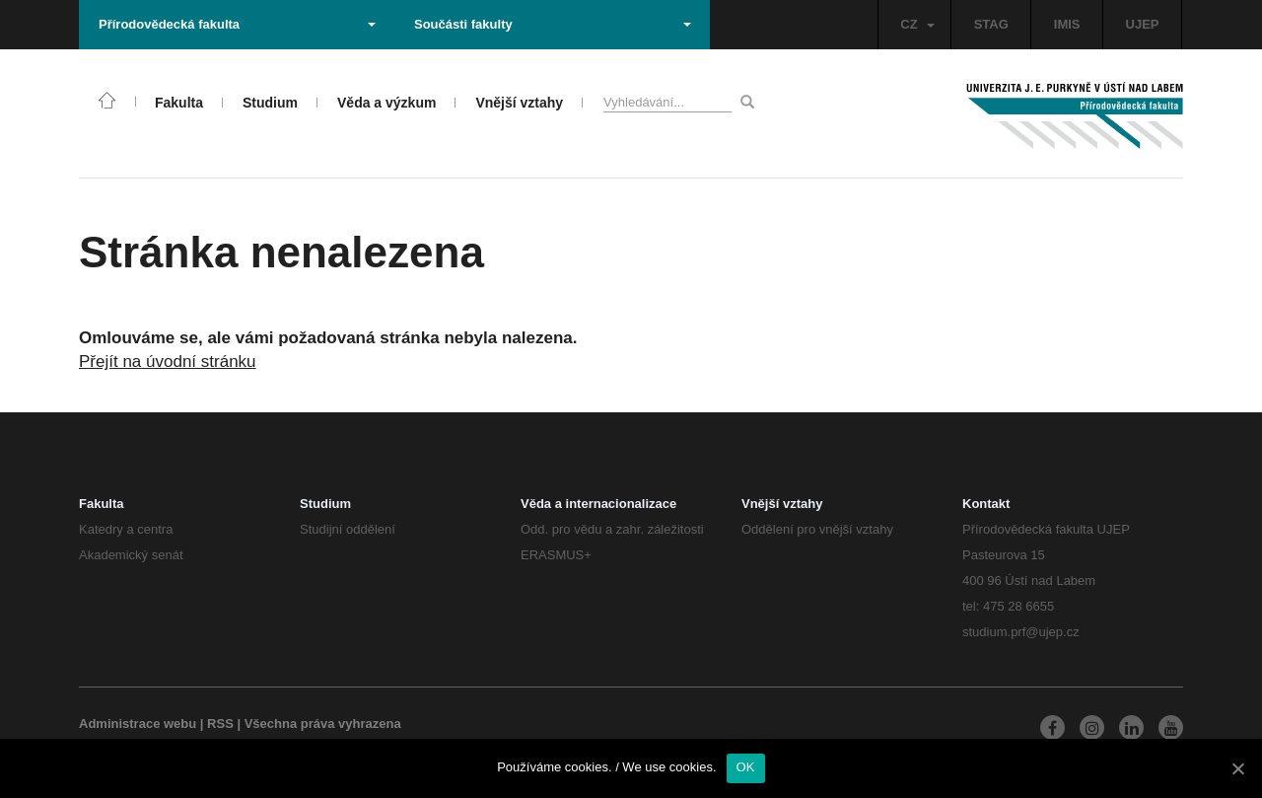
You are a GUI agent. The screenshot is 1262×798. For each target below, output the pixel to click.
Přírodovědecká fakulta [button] (237, 24)
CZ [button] (917, 24)
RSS (220, 723)
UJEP (1142, 24)
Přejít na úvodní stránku (167, 361)
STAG (991, 24)
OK (745, 767)
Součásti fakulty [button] (552, 24)
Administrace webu (137, 723)
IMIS (1067, 24)
